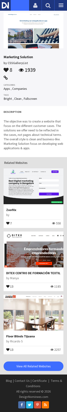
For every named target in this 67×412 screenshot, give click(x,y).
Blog (9, 381)
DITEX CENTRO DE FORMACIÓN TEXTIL (33, 273)
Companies (19, 89)
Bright (8, 99)
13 (9, 286)
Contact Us (22, 381)
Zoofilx (11, 210)
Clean (17, 99)
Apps (7, 89)
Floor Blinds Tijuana (20, 336)
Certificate (39, 381)
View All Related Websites (33, 366)
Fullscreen (30, 99)
